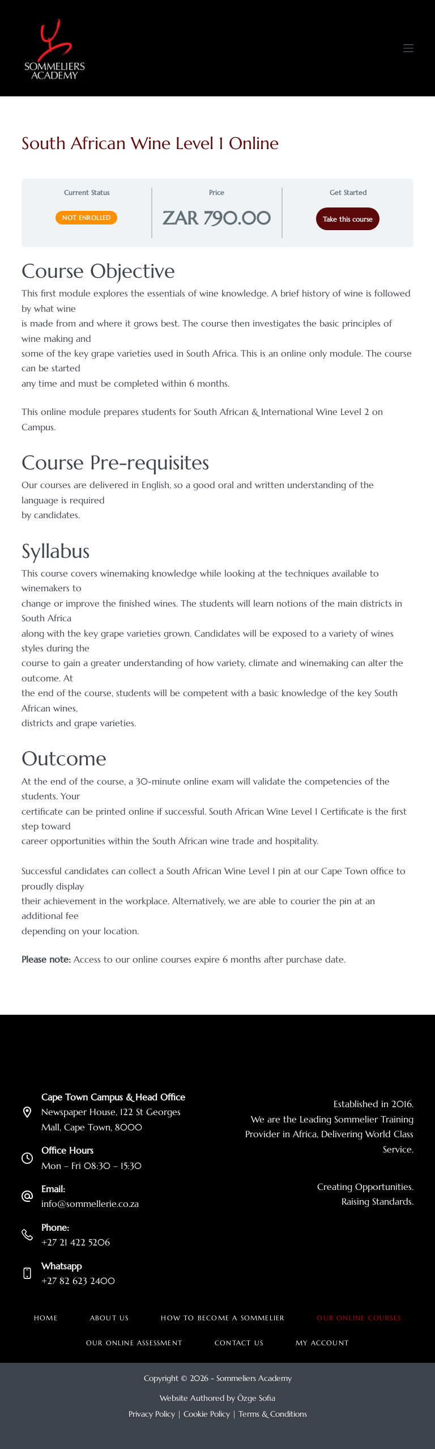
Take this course (348, 219)
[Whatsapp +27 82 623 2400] (27, 1273)
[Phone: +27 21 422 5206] (27, 1234)
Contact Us (239, 1342)
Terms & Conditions (272, 1414)
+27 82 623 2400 (78, 1280)
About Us (109, 1318)
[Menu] (408, 48)
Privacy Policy (152, 1414)
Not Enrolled (86, 218)
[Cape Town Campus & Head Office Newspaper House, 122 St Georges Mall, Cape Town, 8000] (27, 1112)
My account (322, 1342)
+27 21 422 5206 (75, 1242)
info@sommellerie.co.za (90, 1203)
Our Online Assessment (134, 1342)
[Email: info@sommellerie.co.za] (27, 1196)
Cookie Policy (207, 1414)
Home (46, 1318)
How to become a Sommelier (222, 1318)
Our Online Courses (359, 1318)
